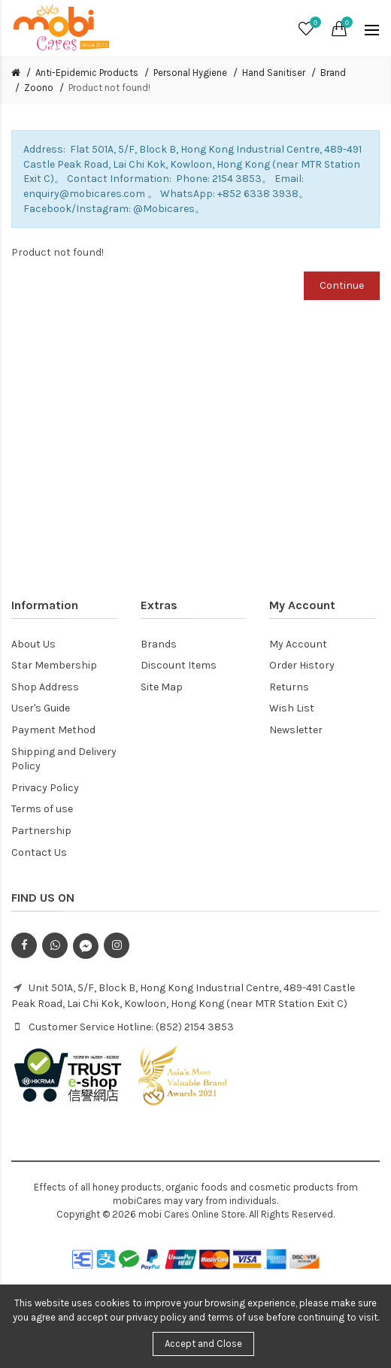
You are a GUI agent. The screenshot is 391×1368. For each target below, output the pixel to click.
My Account (298, 644)
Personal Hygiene (190, 72)
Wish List (291, 708)
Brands (159, 644)
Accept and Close (203, 1343)
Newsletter (296, 729)
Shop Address (45, 687)
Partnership (41, 830)
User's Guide (40, 708)
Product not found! (109, 87)
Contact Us (39, 852)
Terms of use (42, 808)
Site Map (162, 687)
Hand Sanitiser (273, 72)
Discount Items (179, 665)
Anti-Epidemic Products (86, 72)
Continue (342, 285)
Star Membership (54, 665)
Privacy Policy (45, 787)
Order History (302, 665)
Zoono (38, 87)
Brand (333, 72)
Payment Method (53, 729)
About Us (33, 644)
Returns (289, 687)
